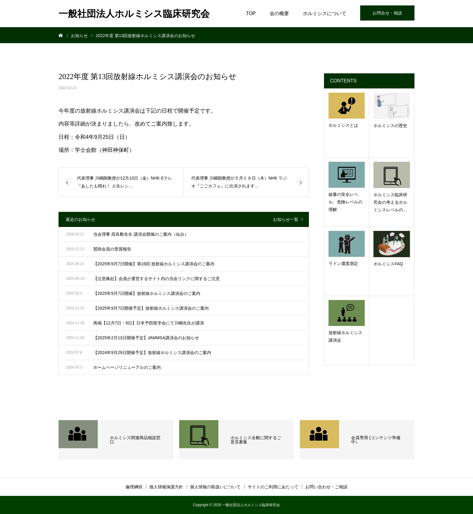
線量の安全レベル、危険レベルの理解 (345, 202)
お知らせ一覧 (285, 219)
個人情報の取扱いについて (215, 487)
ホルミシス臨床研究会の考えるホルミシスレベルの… (390, 202)
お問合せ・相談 (387, 13)
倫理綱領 (133, 487)
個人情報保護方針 (166, 487)
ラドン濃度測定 (343, 263)
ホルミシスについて (324, 13)
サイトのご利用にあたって (273, 487)
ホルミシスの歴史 (390, 125)
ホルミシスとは (343, 125)
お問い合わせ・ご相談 (326, 487)
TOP (251, 13)
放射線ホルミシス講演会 (345, 336)
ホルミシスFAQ (388, 263)
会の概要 (279, 13)
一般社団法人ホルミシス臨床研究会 (134, 13)
